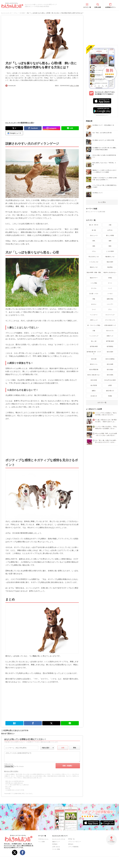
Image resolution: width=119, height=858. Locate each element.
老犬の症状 (94, 380)
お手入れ (110, 230)
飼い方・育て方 (93, 225)
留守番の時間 (94, 346)
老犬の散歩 (110, 369)
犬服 (93, 330)
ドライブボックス (110, 320)
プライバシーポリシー (74, 841)
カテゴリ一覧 (87, 7)
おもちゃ (93, 304)
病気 (93, 240)
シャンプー (110, 304)
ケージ (110, 283)
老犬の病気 (110, 375)
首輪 (93, 299)
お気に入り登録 (74, 85)
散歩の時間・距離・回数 (94, 272)
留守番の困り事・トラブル (94, 352)
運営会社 (70, 844)
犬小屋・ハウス (93, 293)
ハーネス (110, 293)
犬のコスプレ (110, 330)
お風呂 (110, 385)
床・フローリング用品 (93, 325)
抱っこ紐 (93, 341)
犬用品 (110, 277)
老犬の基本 (110, 352)
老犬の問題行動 (93, 369)
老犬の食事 (110, 364)
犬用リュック (94, 320)
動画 (110, 246)
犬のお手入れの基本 (110, 380)
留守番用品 (110, 346)
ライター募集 (56, 849)
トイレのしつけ (93, 262)
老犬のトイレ (94, 364)
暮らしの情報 (110, 235)
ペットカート (94, 314)
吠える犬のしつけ (94, 256)
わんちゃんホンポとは (58, 839)
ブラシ (110, 309)
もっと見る (102, 202)
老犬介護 (93, 359)
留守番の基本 (110, 341)
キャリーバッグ (110, 314)
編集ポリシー (56, 841)
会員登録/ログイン (110, 7)
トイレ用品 (94, 283)
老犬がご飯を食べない (93, 375)
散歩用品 (110, 267)
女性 (62, 748)
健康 (110, 240)
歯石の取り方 (110, 390)
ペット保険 (41, 841)
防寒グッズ (110, 336)
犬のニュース (94, 235)
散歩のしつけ (94, 267)
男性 (74, 748)
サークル (93, 288)
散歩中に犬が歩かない (110, 272)
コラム (94, 251)
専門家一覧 (71, 839)
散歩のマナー (94, 277)
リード (94, 309)
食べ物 (94, 230)
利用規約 (54, 844)
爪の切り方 (94, 396)
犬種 (110, 225)
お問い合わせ (56, 846)
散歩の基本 (110, 262)
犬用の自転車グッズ (110, 325)
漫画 (93, 246)
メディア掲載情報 (73, 846)
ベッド (110, 288)
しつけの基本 (110, 251)
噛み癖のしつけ (110, 256)
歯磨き (94, 390)
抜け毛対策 (94, 385)
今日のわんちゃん (43, 839)
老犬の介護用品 (110, 359)
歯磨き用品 (110, 299)
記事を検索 (97, 7)
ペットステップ (93, 336)
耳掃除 (110, 396)
